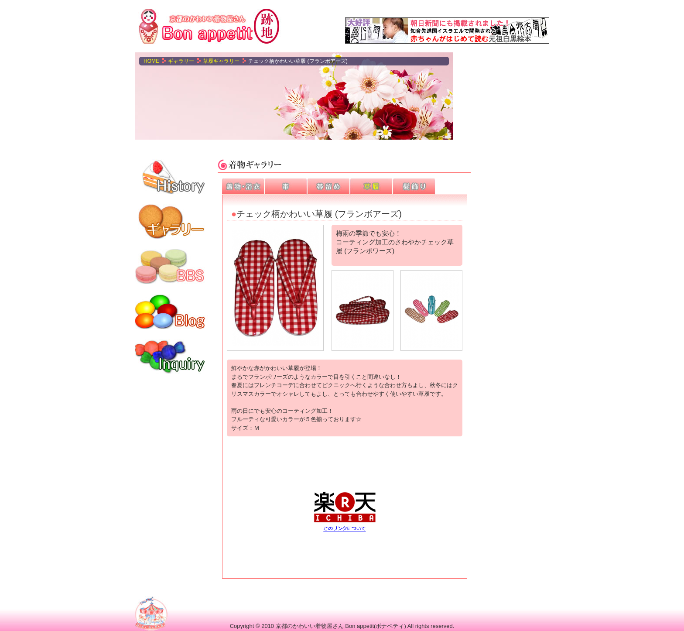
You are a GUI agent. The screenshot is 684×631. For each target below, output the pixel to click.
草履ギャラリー (221, 61)
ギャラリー (181, 61)
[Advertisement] (505, 96)
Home (151, 61)
